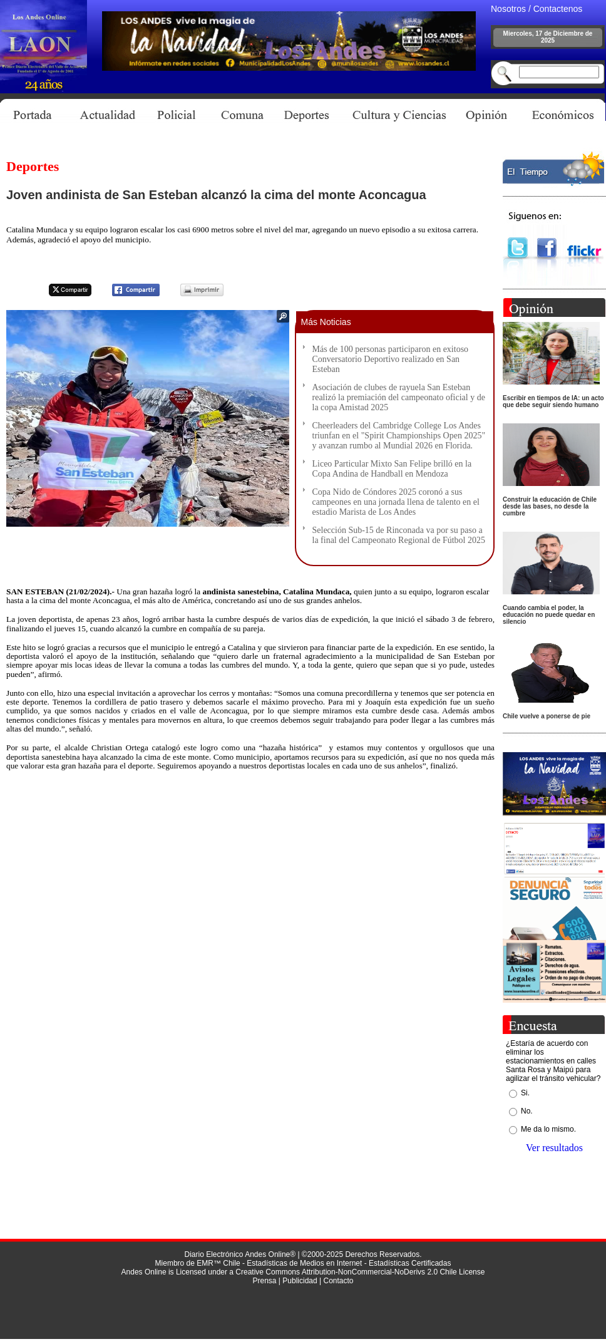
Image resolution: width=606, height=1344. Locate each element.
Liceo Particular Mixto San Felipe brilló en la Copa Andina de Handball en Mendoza (392, 468)
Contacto (338, 1280)
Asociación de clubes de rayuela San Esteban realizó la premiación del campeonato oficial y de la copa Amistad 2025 (398, 397)
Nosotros (508, 9)
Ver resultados (554, 1147)
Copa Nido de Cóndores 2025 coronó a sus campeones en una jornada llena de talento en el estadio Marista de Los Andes (396, 502)
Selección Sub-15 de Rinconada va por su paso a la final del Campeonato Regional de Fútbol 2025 (398, 535)
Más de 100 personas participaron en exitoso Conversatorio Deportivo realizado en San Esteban (390, 359)
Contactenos (558, 9)
